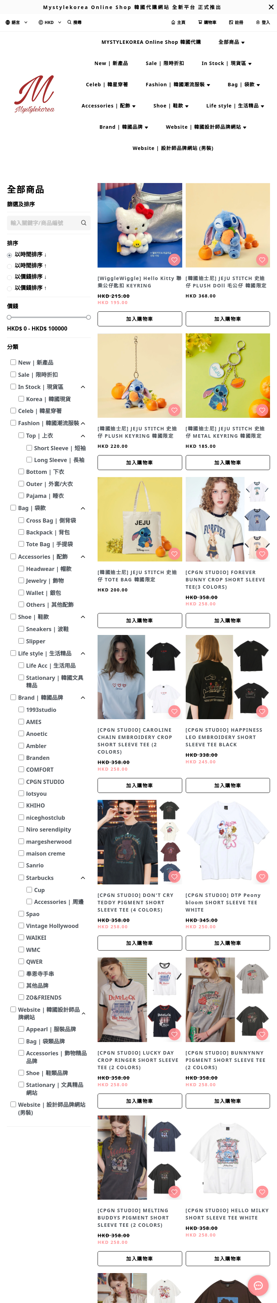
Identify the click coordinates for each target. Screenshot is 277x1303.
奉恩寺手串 (40, 974)
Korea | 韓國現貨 (48, 399)
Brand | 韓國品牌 (40, 697)
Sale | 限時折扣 (38, 375)
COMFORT (40, 769)
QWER (34, 962)
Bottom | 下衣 (45, 472)
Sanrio (35, 865)
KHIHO (35, 805)
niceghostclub (45, 817)
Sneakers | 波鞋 (47, 629)
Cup (39, 890)
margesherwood (49, 841)
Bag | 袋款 (32, 508)
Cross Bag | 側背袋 (51, 520)
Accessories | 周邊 (59, 902)
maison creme (45, 853)
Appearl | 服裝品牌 (51, 1029)
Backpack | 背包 (48, 532)
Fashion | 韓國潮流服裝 (48, 423)
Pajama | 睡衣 (45, 496)
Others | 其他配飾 (50, 605)
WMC (33, 950)
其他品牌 (37, 986)
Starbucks (40, 878)
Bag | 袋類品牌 (45, 1041)
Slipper (35, 641)
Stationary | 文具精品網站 (54, 1088)
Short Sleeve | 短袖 (60, 448)
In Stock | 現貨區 (40, 387)
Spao (33, 914)
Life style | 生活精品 (44, 653)
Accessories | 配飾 (43, 557)
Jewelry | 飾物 (45, 581)
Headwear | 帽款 (49, 569)
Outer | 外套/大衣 (49, 484)
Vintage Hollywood (52, 926)
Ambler (36, 746)
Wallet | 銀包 (43, 593)
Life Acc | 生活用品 (51, 665)
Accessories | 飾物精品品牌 (56, 1057)
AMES (33, 722)
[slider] (9, 317)
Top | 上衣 (39, 435)
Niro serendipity (48, 829)
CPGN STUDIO (45, 782)
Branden (38, 758)
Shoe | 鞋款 (33, 617)
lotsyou (36, 793)
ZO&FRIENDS (44, 997)
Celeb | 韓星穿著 (40, 411)
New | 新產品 (35, 362)
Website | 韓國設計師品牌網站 (49, 1013)
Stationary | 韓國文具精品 (54, 681)
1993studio (41, 710)
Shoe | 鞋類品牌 (47, 1073)
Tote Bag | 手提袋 (49, 544)
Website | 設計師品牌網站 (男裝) (51, 1108)
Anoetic (36, 734)
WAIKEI (36, 938)
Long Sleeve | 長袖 (59, 460)
